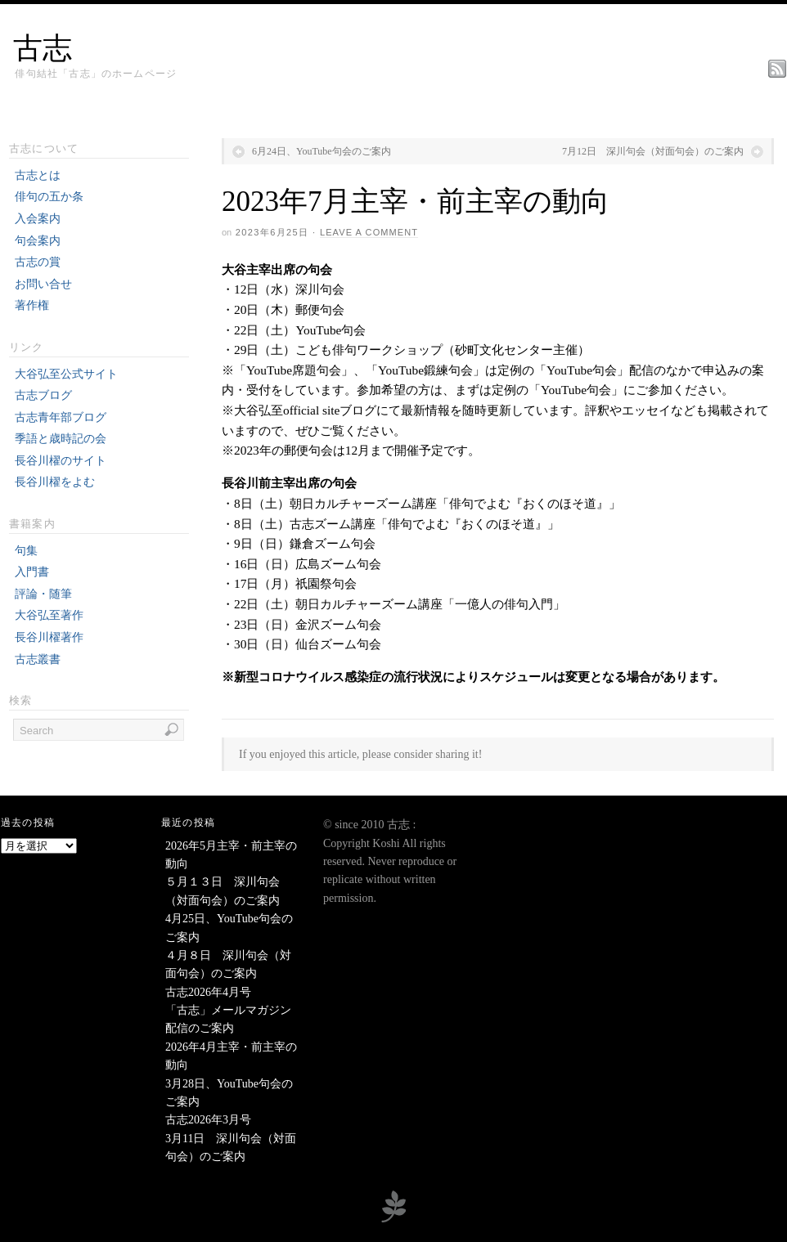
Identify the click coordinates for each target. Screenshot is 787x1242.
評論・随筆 (43, 594)
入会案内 (38, 219)
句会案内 (38, 241)
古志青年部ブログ (60, 417)
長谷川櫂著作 (49, 637)
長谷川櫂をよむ (55, 482)
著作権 (32, 305)
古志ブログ (43, 395)
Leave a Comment (369, 232)
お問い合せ (43, 284)
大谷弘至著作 (49, 615)
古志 (42, 48)
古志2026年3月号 (208, 1120)
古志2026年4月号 (208, 992)
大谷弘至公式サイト (66, 374)
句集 (26, 551)
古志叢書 (38, 659)
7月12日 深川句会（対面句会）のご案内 (653, 151)
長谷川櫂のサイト (60, 461)
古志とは (38, 175)
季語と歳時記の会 (60, 439)
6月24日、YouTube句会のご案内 (321, 151)
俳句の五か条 (49, 197)
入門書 (32, 572)
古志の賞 (38, 262)
